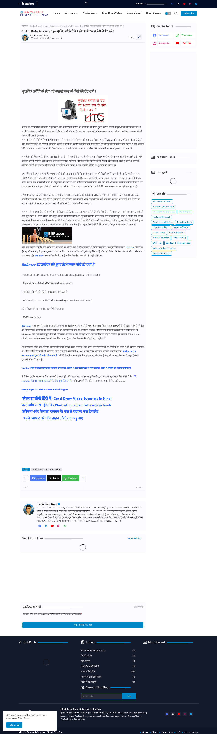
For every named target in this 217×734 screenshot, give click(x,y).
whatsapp (186, 35)
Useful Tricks (159, 233)
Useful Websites (176, 233)
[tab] (56, 13)
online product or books (164, 248)
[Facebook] (38, 478)
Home (57, 13)
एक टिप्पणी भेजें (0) (83, 625)
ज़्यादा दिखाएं (133, 539)
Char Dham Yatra (112, 13)
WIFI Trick (157, 243)
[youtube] (184, 4)
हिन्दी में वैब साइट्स (108, 682)
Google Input (134, 13)
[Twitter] (54, 478)
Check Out (22, 718)
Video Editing (179, 238)
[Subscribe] (189, 13)
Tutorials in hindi (161, 227)
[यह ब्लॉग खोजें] (101, 696)
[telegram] (196, 4)
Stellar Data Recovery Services (44, 26)
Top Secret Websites (163, 222)
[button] (168, 13)
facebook (164, 35)
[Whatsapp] (70, 478)
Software (70, 13)
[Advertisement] (83, 67)
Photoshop (88, 13)
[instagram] (190, 4)
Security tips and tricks (164, 212)
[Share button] (83, 478)
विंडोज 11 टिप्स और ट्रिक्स (108, 677)
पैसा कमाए (108, 661)
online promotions (161, 253)
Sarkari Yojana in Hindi (163, 207)
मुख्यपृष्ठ (25, 26)
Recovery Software (162, 202)
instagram (164, 43)
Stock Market (185, 212)
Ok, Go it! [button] (14, 725)
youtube (187, 43)
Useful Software (180, 227)
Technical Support (161, 217)
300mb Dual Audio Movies (108, 650)
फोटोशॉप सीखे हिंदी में (108, 666)
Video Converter (161, 238)
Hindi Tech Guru (47, 504)
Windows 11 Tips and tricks (178, 243)
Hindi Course (153, 13)
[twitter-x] (178, 4)
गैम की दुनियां (108, 655)
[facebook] (172, 4)
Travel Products (184, 222)
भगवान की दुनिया (108, 671)
